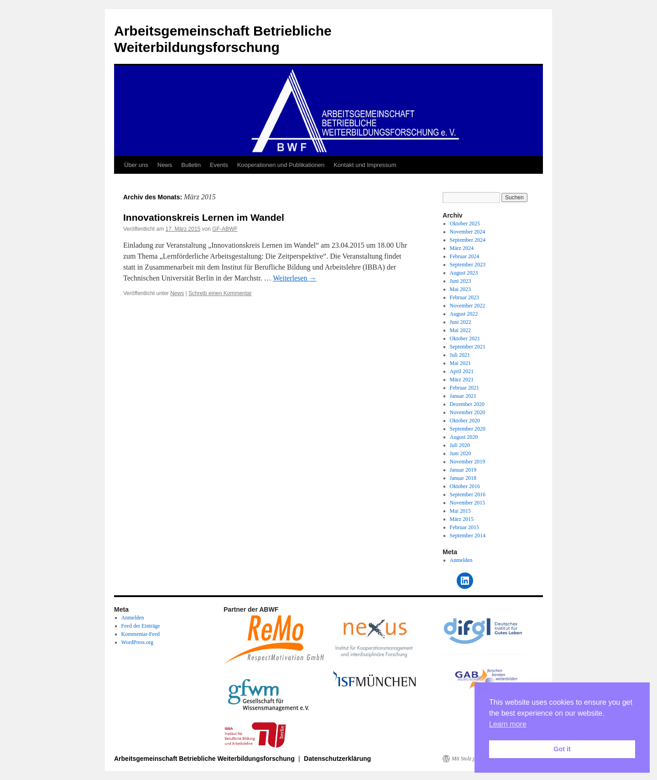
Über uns (136, 164)
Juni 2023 (460, 281)
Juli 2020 (460, 445)
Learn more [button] (508, 724)
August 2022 (464, 314)
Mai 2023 (460, 289)
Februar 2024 (464, 256)
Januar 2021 (463, 396)
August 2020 (464, 437)
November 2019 (467, 461)
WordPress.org (137, 642)
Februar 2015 (464, 527)
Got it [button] (562, 749)
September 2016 (467, 494)
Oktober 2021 (465, 338)
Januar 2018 (463, 478)
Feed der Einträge (140, 626)
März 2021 (462, 379)
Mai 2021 (460, 363)
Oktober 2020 (465, 420)
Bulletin (191, 164)
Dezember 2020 (467, 404)
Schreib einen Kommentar (220, 293)
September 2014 (467, 535)
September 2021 (467, 346)
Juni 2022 (460, 322)
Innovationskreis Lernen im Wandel (203, 217)
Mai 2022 (460, 330)
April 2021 (462, 371)
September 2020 (467, 429)
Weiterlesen (294, 278)
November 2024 (467, 232)
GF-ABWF (224, 229)
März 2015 (462, 519)
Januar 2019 (463, 470)
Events (219, 164)
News (164, 164)
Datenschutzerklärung (337, 758)
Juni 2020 (460, 453)
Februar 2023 (464, 297)
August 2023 (464, 273)
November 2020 (467, 412)
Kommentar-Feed (140, 634)
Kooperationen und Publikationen (281, 164)
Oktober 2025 (465, 223)
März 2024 (462, 248)
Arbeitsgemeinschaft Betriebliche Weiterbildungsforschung (205, 758)
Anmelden (461, 560)
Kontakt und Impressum (365, 164)
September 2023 (467, 264)
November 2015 (467, 502)
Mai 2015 (460, 511)
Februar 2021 (464, 388)
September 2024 (467, 240)
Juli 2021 (460, 355)
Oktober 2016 (465, 486)
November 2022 (467, 305)
